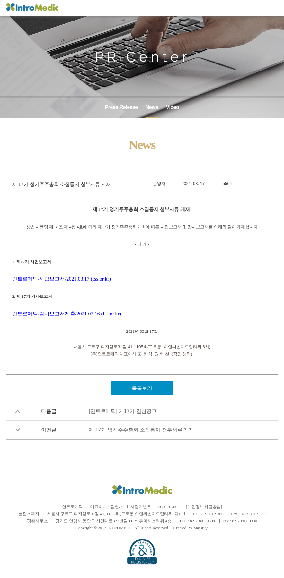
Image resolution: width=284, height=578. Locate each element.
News (152, 107)
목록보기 (142, 388)
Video (172, 107)
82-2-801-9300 (210, 513)
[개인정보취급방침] (204, 506)
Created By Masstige (191, 527)
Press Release (121, 107)
